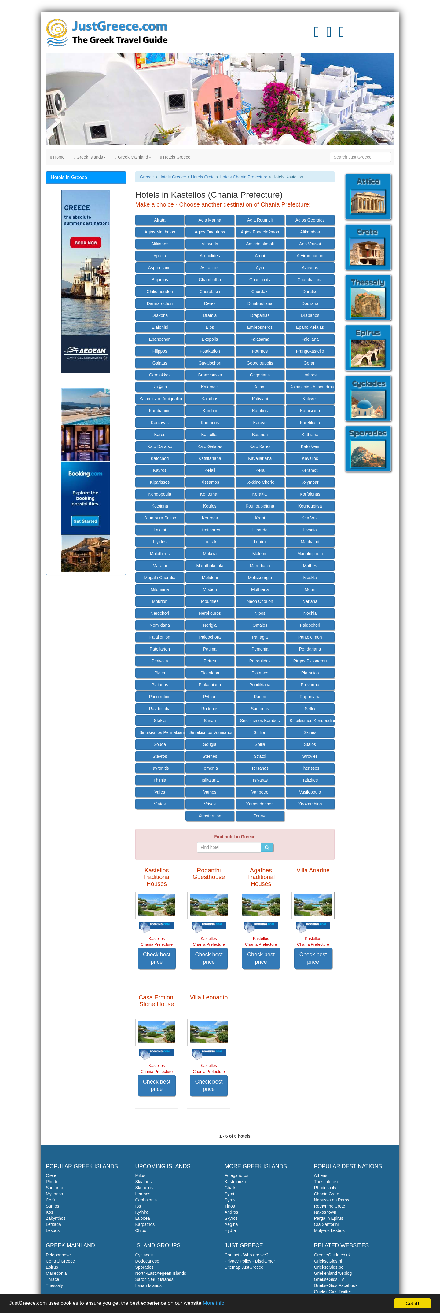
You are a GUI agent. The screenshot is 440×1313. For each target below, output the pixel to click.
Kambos (260, 410)
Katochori (160, 458)
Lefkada (53, 1224)
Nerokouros (210, 613)
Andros (231, 1212)
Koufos (210, 506)
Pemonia (259, 649)
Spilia (260, 744)
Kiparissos (160, 482)
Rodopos (209, 708)
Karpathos (145, 1224)
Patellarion (160, 649)
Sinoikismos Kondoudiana (312, 720)
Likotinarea (210, 529)
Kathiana (310, 434)
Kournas (210, 517)
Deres (209, 303)
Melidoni (210, 577)
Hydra (230, 1230)
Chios (140, 1230)
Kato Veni (310, 446)
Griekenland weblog (333, 1273)
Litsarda (260, 529)
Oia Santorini (326, 1224)
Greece (147, 176)
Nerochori (160, 613)
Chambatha (210, 279)
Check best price (156, 958)
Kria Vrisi (310, 517)
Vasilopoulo (310, 792)
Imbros (310, 374)
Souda (160, 744)
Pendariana (310, 649)
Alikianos (159, 243)
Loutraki (210, 541)
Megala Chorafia (160, 577)
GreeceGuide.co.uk (332, 1254)
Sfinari (210, 720)
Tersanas (260, 768)
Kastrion (260, 434)
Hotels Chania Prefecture (243, 176)
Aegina (231, 1224)
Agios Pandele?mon (260, 231)
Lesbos (53, 1230)
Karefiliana (310, 422)
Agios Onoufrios (210, 231)
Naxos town (325, 1212)
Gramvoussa (210, 374)
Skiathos (143, 1181)
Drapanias (260, 315)
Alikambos (310, 231)
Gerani (310, 363)
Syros (230, 1199)
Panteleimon (310, 637)
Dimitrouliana (260, 303)
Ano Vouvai (310, 243)
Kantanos (210, 422)
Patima (210, 649)
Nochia (310, 613)
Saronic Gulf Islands (154, 1279)
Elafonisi (160, 327)
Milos (140, 1175)
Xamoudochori (260, 803)
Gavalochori (209, 363)
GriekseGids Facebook (336, 1285)
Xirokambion (310, 803)
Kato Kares (259, 446)
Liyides (160, 541)
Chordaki (260, 291)
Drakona (160, 315)
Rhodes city (325, 1187)
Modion (210, 589)
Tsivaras (260, 780)
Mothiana (260, 589)
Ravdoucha (159, 708)
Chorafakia (210, 291)
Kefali (209, 470)
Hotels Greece (175, 157)
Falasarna (260, 339)
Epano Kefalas (310, 327)
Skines (310, 732)
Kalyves (309, 398)
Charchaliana (310, 279)
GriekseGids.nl (328, 1261)
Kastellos (209, 434)
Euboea (142, 1218)
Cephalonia (146, 1199)
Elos (210, 327)
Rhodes (53, 1181)
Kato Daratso (159, 446)
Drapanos (310, 315)
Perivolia (160, 660)
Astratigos (209, 267)
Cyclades (144, 1254)
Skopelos (144, 1187)
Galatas (159, 363)
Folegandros (236, 1175)
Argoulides (210, 255)
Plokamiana (210, 684)
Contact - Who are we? (246, 1254)
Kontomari (210, 494)
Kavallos (310, 458)
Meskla (310, 577)
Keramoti (310, 470)
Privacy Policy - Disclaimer (250, 1261)
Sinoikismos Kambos (260, 720)
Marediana (260, 565)
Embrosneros (260, 327)
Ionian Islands (148, 1285)
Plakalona (209, 672)
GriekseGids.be (328, 1267)
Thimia (159, 780)
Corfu (51, 1199)
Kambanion (159, 410)
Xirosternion (209, 815)
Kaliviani (260, 398)
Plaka (159, 672)
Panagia (260, 637)
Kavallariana (260, 458)
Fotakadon (210, 351)
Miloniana (160, 589)
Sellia (310, 708)
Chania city (259, 279)
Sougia (210, 744)
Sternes (210, 756)
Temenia (210, 768)
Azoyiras (310, 267)
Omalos (260, 625)
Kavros (160, 470)
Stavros (159, 756)
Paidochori (310, 625)
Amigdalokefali (260, 243)
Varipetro (260, 792)
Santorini (54, 1187)
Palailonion (159, 637)
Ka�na (160, 386)
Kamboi (210, 410)
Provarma (310, 684)
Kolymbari (309, 482)
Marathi (160, 565)
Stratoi (260, 756)
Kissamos (209, 482)
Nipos (260, 613)
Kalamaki (210, 386)
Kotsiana (160, 506)
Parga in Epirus (328, 1218)
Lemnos (143, 1193)
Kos (49, 1212)
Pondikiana (259, 684)
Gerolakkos (160, 374)
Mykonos (54, 1193)
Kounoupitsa (310, 506)
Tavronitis (160, 768)
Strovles (310, 756)
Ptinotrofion (159, 696)
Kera (260, 470)
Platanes (259, 672)
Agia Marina (209, 220)
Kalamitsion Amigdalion (161, 398)
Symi (229, 1193)
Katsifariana (210, 458)
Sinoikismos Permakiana (161, 732)
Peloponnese (58, 1254)
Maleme (260, 553)
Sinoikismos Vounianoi (210, 732)
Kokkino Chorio (259, 482)
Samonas (260, 708)
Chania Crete (326, 1193)
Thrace (52, 1279)
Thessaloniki (326, 1181)
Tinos (230, 1206)
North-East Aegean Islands (160, 1273)
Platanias (310, 672)
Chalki (231, 1187)
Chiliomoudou (160, 291)
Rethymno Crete (329, 1206)
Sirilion (260, 732)
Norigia (210, 625)
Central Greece (60, 1261)
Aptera (159, 255)
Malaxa (210, 553)
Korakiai (260, 494)
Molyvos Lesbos (329, 1230)
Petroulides (260, 660)
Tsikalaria (210, 780)
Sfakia (160, 720)
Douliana (310, 303)
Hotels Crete (203, 176)
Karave (260, 422)
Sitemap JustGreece (244, 1267)
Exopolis (210, 339)
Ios (138, 1206)
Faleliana (310, 339)
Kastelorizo (235, 1181)
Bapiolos (160, 279)
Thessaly (54, 1285)
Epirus (52, 1267)
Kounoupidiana (260, 506)
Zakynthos (56, 1218)
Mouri (310, 589)
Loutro (260, 541)
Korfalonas (310, 494)
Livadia (310, 529)
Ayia (260, 267)
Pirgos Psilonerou (310, 660)
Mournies (210, 601)
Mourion (160, 601)
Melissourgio (260, 577)
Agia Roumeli (260, 220)
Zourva (260, 815)
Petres (210, 660)
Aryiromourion (310, 255)
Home (57, 157)
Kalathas (210, 398)
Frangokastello (310, 351)
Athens (321, 1175)
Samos (52, 1206)
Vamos (210, 792)
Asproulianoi (159, 267)
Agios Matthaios (160, 231)
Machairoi (310, 541)
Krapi (260, 517)
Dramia (210, 315)
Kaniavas (160, 422)
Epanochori (159, 339)
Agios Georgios (310, 220)
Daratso (309, 291)
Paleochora (210, 637)
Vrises (210, 803)
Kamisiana (310, 410)
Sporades (144, 1267)
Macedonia (56, 1273)
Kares (160, 434)
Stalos (310, 744)
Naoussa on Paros (331, 1199)
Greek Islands (90, 157)
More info (214, 1304)
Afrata (159, 220)
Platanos (160, 684)
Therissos (310, 768)
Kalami (259, 386)
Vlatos (160, 803)
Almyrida (210, 243)
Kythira (142, 1212)
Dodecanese (147, 1261)
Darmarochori (160, 303)
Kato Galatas (209, 446)
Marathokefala (209, 565)
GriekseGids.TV (329, 1279)
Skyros (231, 1218)
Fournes (260, 351)
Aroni (260, 255)
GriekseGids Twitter (332, 1291)
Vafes (160, 792)
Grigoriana (260, 374)
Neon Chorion (260, 601)
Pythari (210, 696)
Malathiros (160, 553)
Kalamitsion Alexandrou (312, 386)
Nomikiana (160, 625)
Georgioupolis (260, 363)
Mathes (310, 565)
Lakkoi (160, 529)
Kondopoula (159, 494)
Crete (51, 1175)
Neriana (309, 601)
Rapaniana (310, 696)
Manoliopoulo (310, 553)
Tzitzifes (310, 780)
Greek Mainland (133, 157)
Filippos (159, 351)
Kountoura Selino (159, 517)
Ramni (260, 696)
